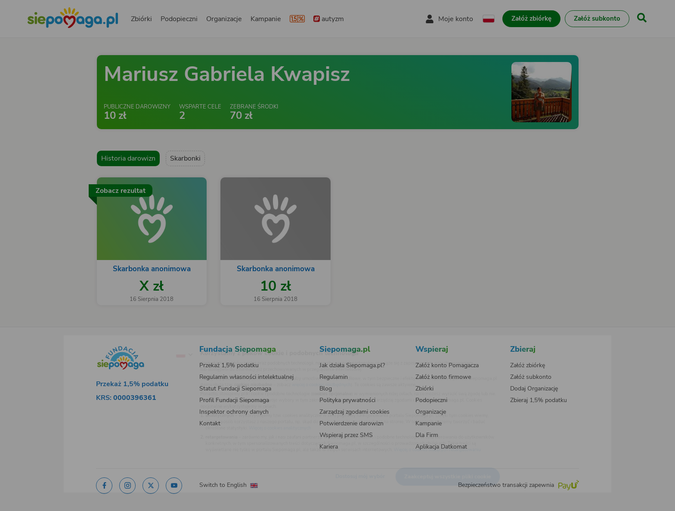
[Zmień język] (148, 341)
